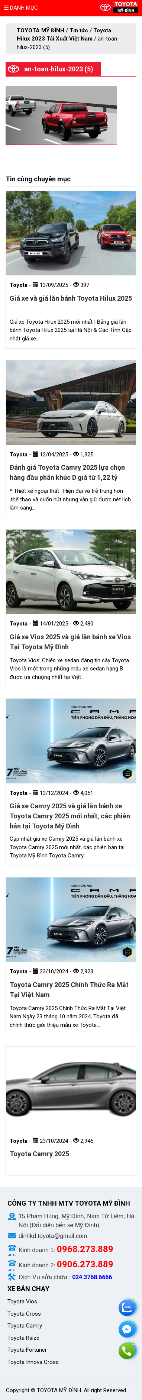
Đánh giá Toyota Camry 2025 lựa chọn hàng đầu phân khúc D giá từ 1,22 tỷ (67, 472)
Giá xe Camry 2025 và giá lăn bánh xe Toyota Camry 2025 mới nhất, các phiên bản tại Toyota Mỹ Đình (70, 816)
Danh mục (21, 7)
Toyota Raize (23, 1338)
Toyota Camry (24, 1325)
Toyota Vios (23, 1301)
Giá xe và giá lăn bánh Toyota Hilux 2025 (71, 298)
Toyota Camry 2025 (39, 1154)
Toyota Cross (24, 1313)
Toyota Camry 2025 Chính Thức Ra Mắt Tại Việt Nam (69, 990)
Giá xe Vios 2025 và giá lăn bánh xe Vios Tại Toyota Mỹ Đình (70, 642)
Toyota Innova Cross (33, 1362)
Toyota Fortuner (27, 1349)
